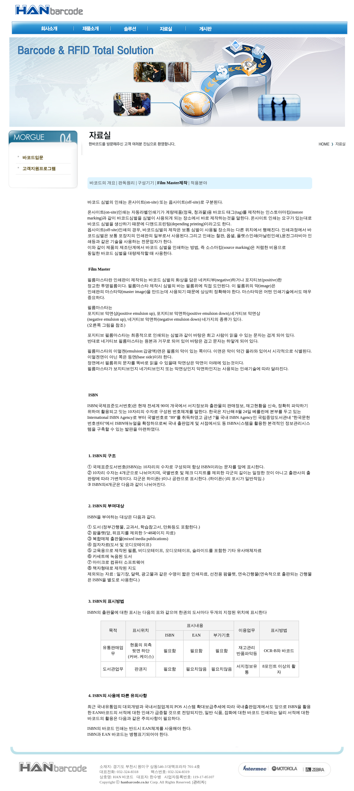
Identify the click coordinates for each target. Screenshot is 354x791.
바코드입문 (32, 157)
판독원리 (126, 182)
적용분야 (198, 182)
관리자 (199, 782)
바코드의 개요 (101, 182)
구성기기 (146, 182)
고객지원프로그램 (39, 168)
